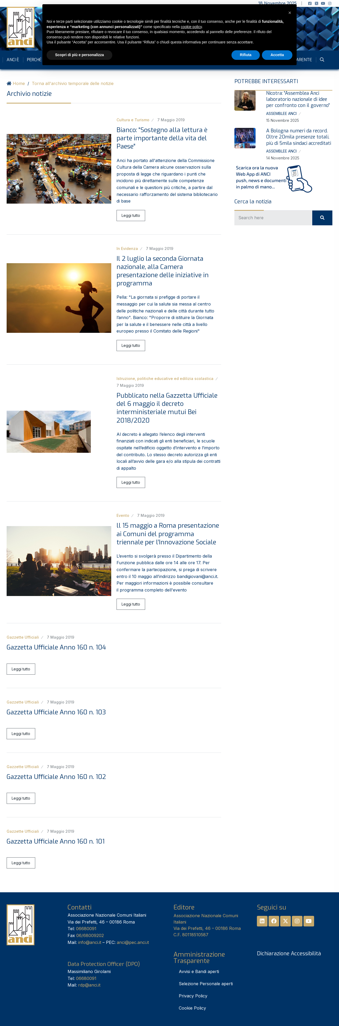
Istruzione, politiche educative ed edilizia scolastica (165, 378)
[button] (290, 12)
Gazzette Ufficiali (23, 637)
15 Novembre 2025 (282, 120)
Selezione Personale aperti (206, 983)
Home (19, 83)
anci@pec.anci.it (133, 942)
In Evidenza (127, 248)
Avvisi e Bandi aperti (199, 971)
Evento (123, 515)
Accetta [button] (277, 55)
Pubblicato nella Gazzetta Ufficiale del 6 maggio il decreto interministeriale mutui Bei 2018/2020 (167, 408)
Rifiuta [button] (246, 55)
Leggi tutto (131, 215)
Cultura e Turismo (133, 120)
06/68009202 (90, 935)
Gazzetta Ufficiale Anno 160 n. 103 (56, 712)
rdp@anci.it (89, 985)
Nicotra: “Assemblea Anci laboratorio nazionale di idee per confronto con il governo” (298, 99)
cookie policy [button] (191, 27)
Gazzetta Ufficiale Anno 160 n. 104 (56, 647)
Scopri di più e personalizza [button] (79, 55)
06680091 (86, 928)
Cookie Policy (192, 1008)
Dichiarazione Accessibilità (289, 953)
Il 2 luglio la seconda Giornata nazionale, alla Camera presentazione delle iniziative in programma (163, 271)
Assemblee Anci (281, 113)
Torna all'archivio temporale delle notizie (73, 83)
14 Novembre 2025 (282, 158)
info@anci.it (89, 942)
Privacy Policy (193, 995)
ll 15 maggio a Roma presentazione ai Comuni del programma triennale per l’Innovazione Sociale (168, 533)
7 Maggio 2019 (171, 120)
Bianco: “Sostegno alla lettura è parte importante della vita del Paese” (162, 138)
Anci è (13, 59)
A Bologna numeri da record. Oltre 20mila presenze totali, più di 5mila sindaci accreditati (298, 137)
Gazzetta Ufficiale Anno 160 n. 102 (56, 777)
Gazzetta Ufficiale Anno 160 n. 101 (56, 841)
